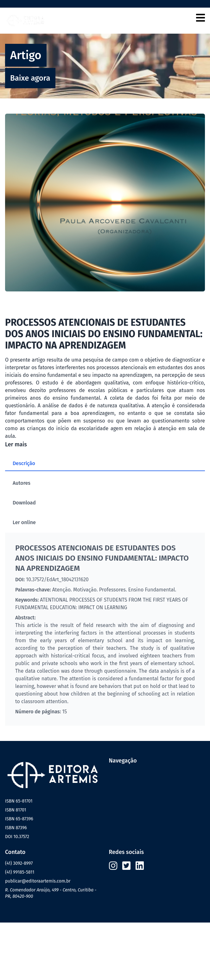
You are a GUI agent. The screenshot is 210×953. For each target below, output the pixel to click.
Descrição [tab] (24, 463)
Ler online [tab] (24, 522)
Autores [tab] (21, 483)
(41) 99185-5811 (19, 872)
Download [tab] (24, 503)
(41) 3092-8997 (19, 863)
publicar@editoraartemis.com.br (38, 881)
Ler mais (16, 444)
